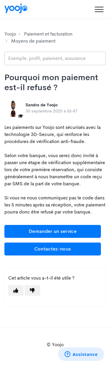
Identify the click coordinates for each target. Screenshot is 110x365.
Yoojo (10, 34)
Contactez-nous (52, 249)
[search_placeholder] (55, 58)
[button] (99, 9)
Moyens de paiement (33, 41)
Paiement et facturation (48, 34)
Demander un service (53, 231)
